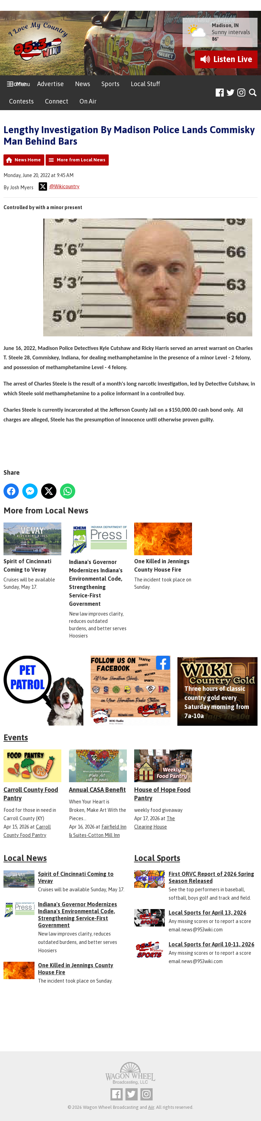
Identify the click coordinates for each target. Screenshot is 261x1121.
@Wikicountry (59, 186)
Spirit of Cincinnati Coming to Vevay (32, 547)
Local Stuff (145, 83)
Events (15, 737)
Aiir (151, 1107)
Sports (110, 83)
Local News (25, 858)
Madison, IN (225, 25)
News (82, 83)
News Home (28, 159)
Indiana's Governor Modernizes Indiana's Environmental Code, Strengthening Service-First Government (98, 565)
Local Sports (157, 858)
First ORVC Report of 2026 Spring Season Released (211, 877)
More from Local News (81, 159)
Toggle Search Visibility (253, 93)
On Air (88, 101)
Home (17, 83)
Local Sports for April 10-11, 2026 (211, 944)
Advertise (50, 83)
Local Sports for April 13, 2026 (207, 912)
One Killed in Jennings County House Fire (163, 547)
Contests (21, 101)
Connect (56, 101)
